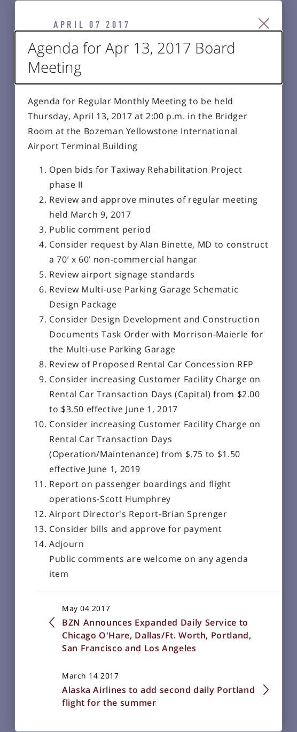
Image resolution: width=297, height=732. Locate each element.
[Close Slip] (264, 23)
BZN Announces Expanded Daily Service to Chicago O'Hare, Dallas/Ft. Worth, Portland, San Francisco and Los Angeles (157, 635)
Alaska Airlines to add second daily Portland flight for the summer (158, 696)
